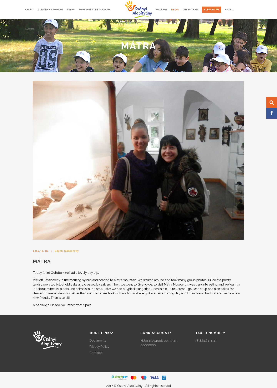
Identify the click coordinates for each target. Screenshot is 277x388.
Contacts (96, 353)
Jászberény (71, 251)
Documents (97, 340)
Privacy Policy (99, 347)
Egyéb (59, 251)
